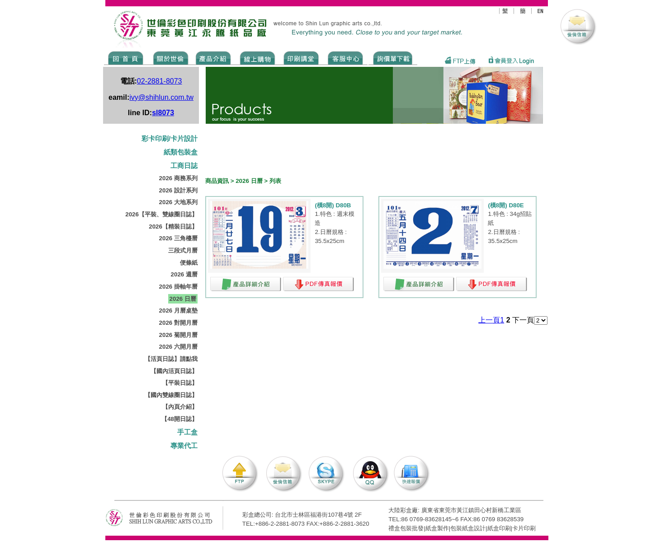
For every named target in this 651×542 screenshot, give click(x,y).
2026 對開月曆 (178, 322)
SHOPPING (257, 57)
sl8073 (163, 113)
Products (212, 57)
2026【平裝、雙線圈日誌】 (161, 214)
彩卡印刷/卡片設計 (170, 138)
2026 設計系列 (178, 190)
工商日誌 (184, 165)
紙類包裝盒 (181, 152)
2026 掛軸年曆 (178, 286)
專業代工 (184, 445)
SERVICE (346, 57)
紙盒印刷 (499, 528)
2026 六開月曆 (178, 346)
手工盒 (187, 432)
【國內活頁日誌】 (174, 371)
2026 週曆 (184, 274)
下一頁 (523, 320)
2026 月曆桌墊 (178, 310)
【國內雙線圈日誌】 (171, 395)
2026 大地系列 (178, 202)
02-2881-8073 (159, 81)
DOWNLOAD (392, 57)
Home (126, 57)
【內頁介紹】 (180, 406)
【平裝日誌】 (180, 382)
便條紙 (189, 262)
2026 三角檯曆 (178, 238)
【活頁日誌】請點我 (171, 358)
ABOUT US (169, 57)
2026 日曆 (183, 298)
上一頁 (489, 320)
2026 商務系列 (178, 178)
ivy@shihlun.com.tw (161, 97)
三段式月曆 (183, 250)
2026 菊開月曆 (178, 335)
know (301, 57)
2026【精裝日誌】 (173, 226)
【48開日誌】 (179, 419)
